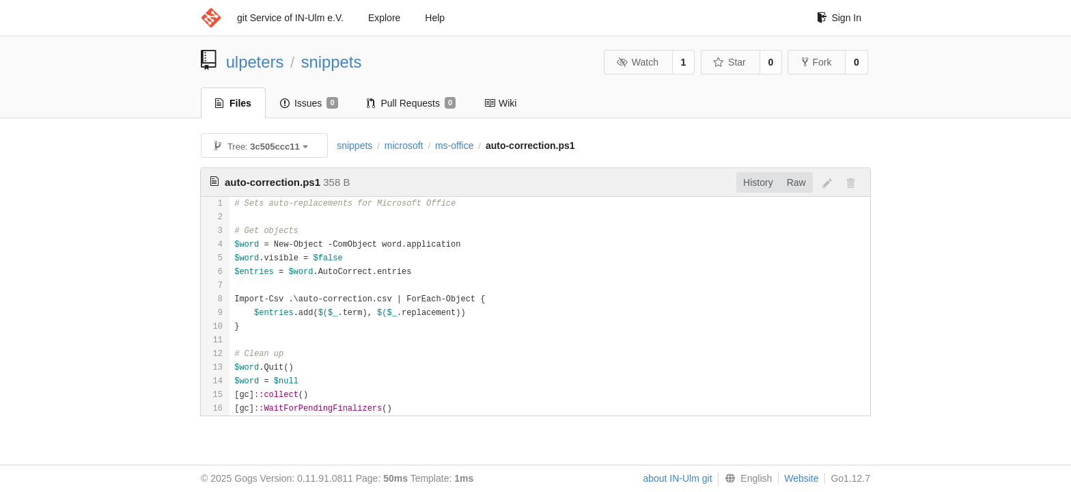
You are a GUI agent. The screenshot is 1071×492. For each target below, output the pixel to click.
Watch (637, 62)
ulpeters (255, 62)
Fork (816, 62)
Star (729, 62)
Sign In (839, 17)
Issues (309, 103)
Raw (796, 182)
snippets (331, 62)
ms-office (454, 145)
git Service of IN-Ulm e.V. (290, 17)
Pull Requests (411, 103)
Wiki (500, 103)
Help (435, 17)
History (758, 182)
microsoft (404, 145)
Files (233, 103)
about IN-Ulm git (677, 478)
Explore (384, 17)
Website (801, 478)
